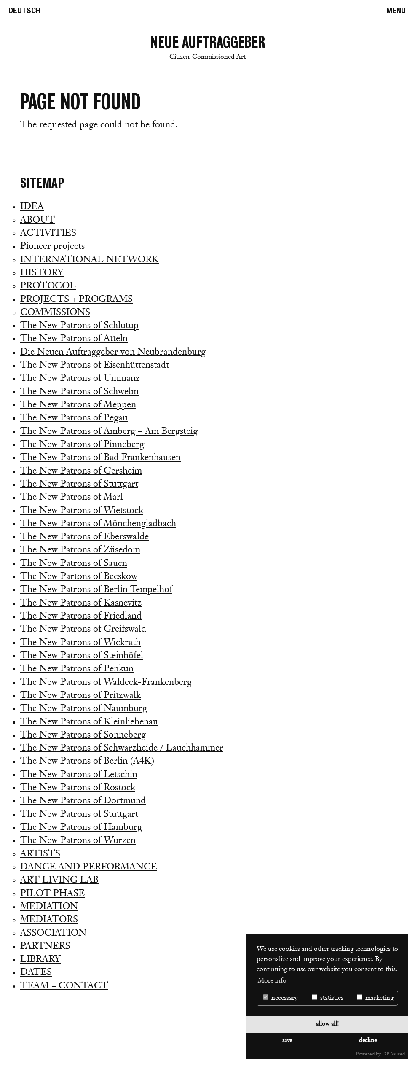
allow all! (327, 1024)
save (287, 1040)
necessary (280, 997)
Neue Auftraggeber (207, 49)
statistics (327, 997)
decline (368, 1040)
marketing (375, 997)
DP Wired (393, 1054)
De (24, 10)
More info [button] (272, 980)
